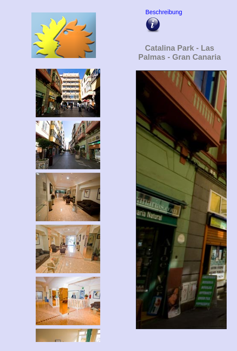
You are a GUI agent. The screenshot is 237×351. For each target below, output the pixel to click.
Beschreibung (162, 12)
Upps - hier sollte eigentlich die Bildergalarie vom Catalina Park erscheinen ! (179, 204)
